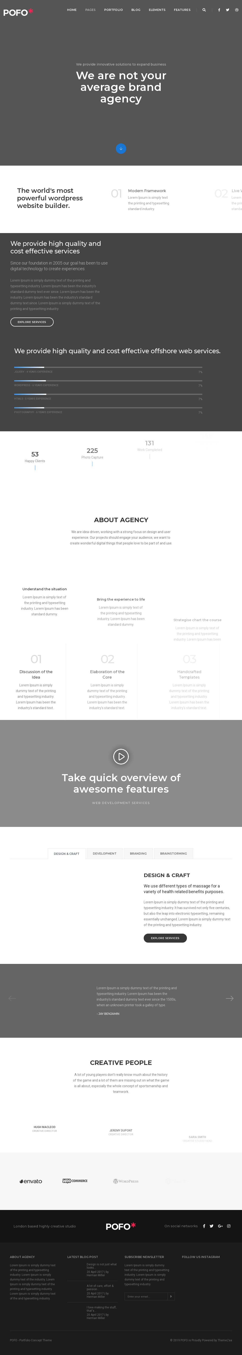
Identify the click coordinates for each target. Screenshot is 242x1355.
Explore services (32, 322)
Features (181, 8)
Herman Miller (96, 1275)
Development (105, 853)
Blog (134, 8)
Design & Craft (66, 854)
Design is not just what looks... (102, 1266)
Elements (155, 8)
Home (70, 8)
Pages (89, 8)
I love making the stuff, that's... (102, 1309)
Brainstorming (173, 853)
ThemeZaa (225, 1340)
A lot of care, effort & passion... (100, 1287)
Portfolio (112, 8)
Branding (138, 853)
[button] (230, 998)
